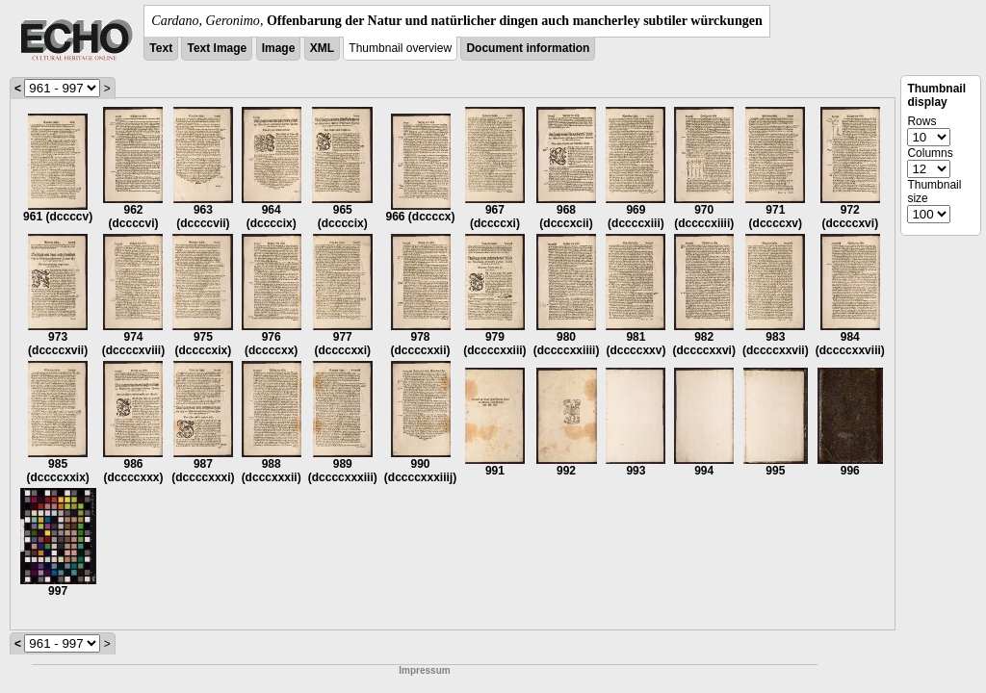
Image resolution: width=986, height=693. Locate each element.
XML (322, 48)
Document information (527, 48)
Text (160, 48)
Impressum (424, 670)
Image (279, 48)
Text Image (216, 48)
